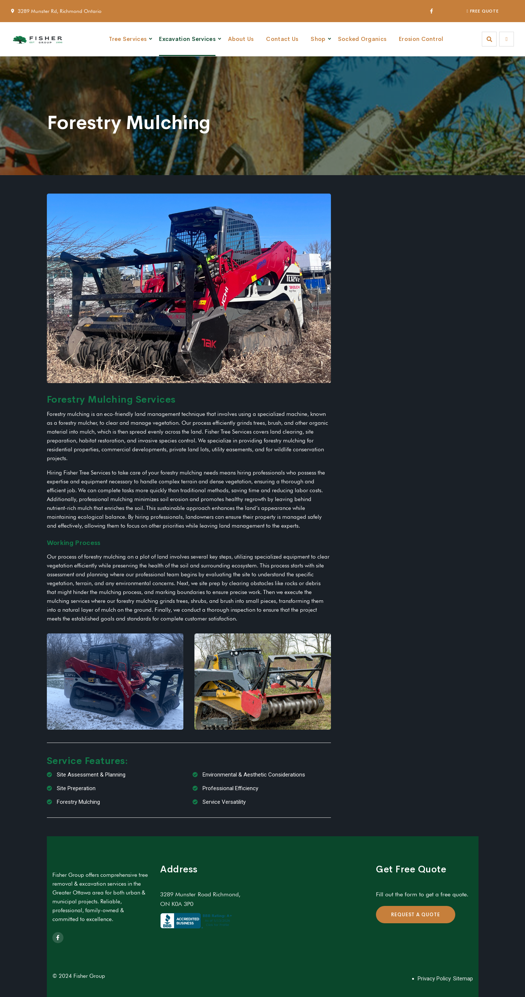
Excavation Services (187, 38)
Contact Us (282, 38)
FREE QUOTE (483, 11)
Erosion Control (421, 38)
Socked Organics (362, 38)
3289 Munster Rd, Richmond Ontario (59, 11)
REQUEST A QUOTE (415, 914)
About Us (240, 38)
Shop (318, 38)
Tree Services (127, 38)
